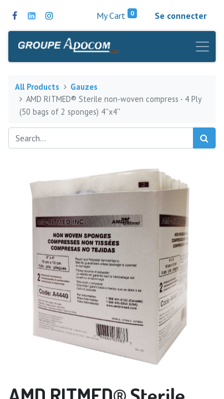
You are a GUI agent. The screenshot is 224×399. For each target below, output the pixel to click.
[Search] (204, 138)
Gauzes (84, 86)
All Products (37, 86)
